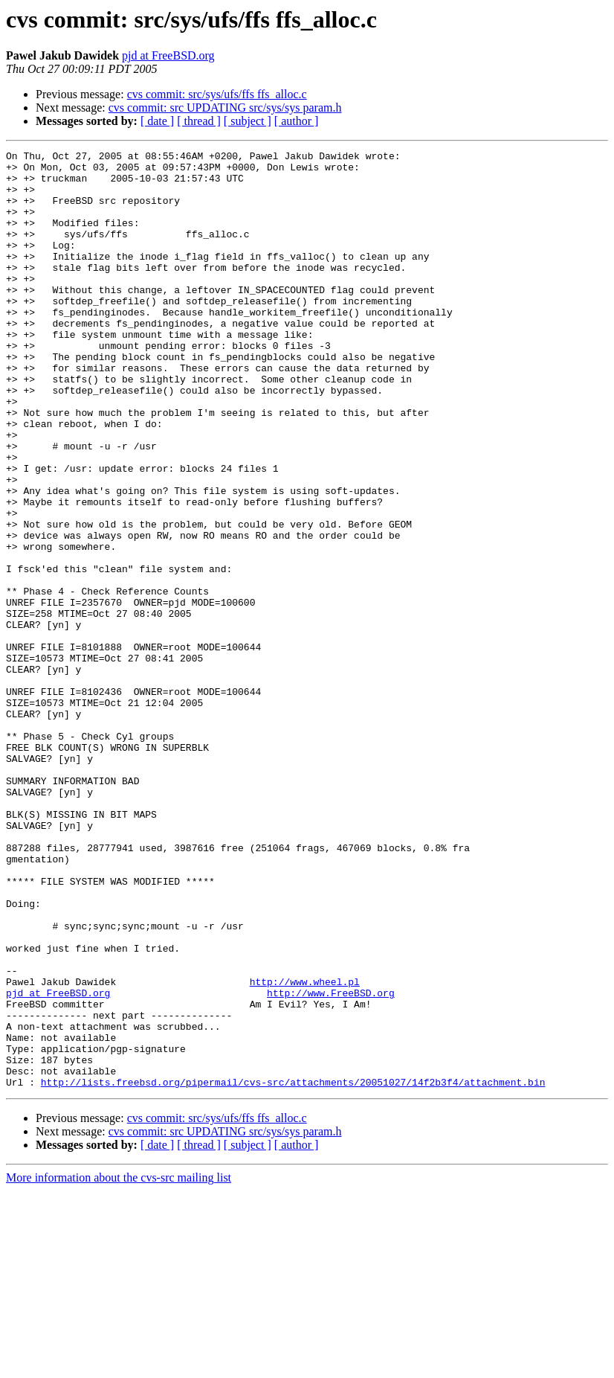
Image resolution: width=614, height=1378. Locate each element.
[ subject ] (247, 121)
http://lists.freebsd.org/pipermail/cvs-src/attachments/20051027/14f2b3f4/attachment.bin (293, 1269)
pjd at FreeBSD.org (168, 55)
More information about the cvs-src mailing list (118, 1365)
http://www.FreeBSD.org (331, 1162)
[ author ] (296, 121)
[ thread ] (199, 121)
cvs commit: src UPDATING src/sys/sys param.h (225, 107)
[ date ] (157, 121)
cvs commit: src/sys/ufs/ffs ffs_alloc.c (217, 94)
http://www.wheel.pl (305, 1149)
